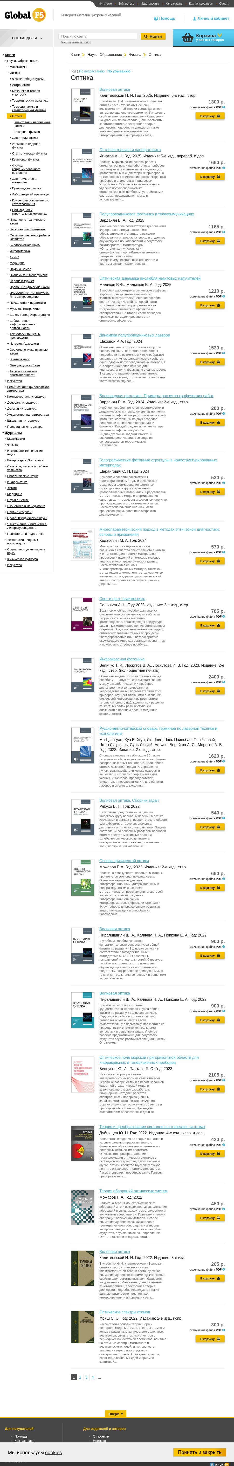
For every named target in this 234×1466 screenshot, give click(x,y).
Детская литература (21, 408)
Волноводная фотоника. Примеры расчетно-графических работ (156, 396)
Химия (14, 257)
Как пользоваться (201, 3)
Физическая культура (22, 559)
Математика (18, 67)
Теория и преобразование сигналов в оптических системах (152, 1127)
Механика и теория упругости (26, 92)
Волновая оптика (114, 89)
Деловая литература (22, 402)
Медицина (17, 263)
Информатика (20, 251)
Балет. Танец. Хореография (30, 314)
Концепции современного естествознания (30, 202)
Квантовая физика (25, 159)
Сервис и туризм (22, 281)
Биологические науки (25, 245)
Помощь (167, 18)
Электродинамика (25, 138)
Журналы (13, 433)
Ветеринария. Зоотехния (28, 229)
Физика (15, 73)
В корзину (207, 116)
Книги (10, 55)
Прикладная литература (24, 426)
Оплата (224, 3)
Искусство (14, 381)
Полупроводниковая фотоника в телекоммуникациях (146, 214)
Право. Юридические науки (30, 287)
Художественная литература (28, 414)
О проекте (101, 1436)
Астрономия (21, 85)
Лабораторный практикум (30, 194)
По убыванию (119, 71)
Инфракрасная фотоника (122, 659)
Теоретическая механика (30, 100)
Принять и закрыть (200, 1452)
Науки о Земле (20, 269)
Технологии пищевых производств (25, 335)
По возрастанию (92, 71)
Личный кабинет (213, 18)
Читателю (105, 3)
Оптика (17, 116)
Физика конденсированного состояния (26, 169)
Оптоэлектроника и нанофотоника (130, 150)
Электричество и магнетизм (24, 180)
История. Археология (25, 343)
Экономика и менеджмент (29, 275)
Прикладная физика (26, 188)
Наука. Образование (22, 61)
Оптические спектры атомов (124, 1312)
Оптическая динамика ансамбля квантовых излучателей (150, 278)
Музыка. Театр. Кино (25, 308)
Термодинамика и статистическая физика (29, 108)
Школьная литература (23, 420)
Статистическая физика (29, 153)
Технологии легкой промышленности (23, 373)
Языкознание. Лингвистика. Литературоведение (29, 294)
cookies (53, 1452)
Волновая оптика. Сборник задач (129, 800)
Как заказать (174, 3)
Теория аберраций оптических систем (133, 1191)
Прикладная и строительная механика (29, 211)
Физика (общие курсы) (28, 79)
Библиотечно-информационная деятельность (22, 324)
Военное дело (20, 359)
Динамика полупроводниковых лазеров (134, 335)
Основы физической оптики (124, 861)
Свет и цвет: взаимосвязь (122, 599)
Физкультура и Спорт (25, 365)
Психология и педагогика (28, 302)
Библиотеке (126, 3)
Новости (99, 1441)
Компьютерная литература (26, 396)
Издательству (150, 3)
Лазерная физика (27, 132)
